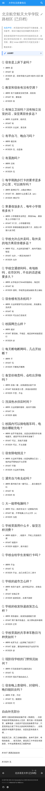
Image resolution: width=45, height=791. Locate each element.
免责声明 (8, 28)
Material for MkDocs (16, 782)
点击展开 (10, 53)
